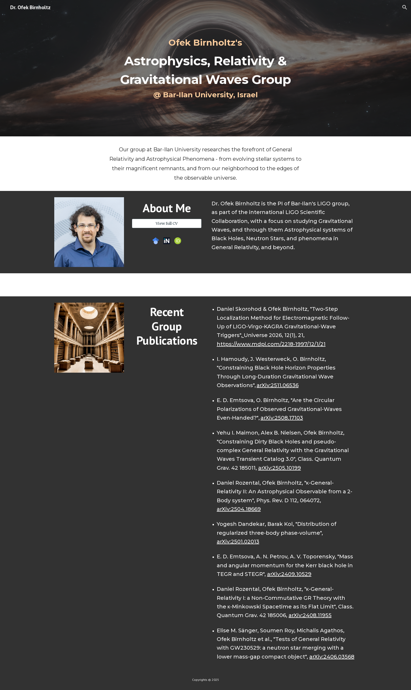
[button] (404, 7)
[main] (205, 68)
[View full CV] (166, 223)
